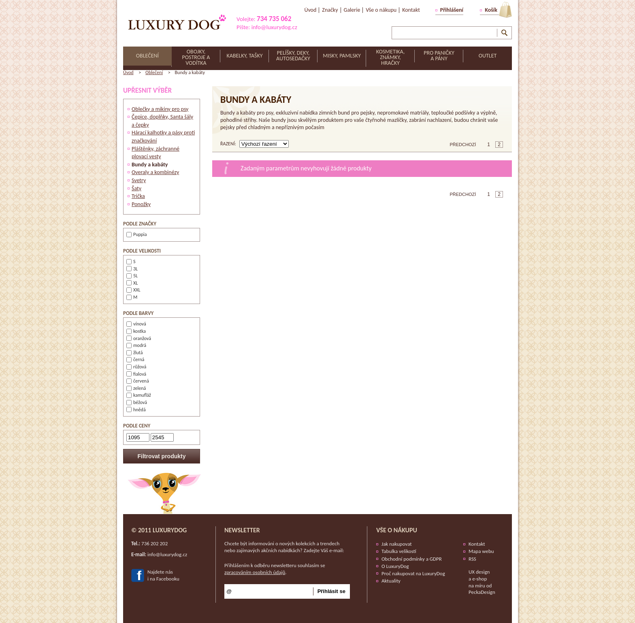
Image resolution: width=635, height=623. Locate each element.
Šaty (136, 188)
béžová (136, 402)
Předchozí (463, 144)
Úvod (128, 72)
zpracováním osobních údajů (254, 572)
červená (137, 381)
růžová (136, 367)
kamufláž (138, 395)
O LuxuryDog (395, 566)
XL (132, 283)
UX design (479, 572)
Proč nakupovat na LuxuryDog (413, 573)
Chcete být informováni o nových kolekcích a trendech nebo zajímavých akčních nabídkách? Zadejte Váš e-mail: (284, 546)
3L (132, 269)
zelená (136, 388)
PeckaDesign (482, 592)
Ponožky (141, 204)
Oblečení (154, 72)
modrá (136, 345)
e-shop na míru (478, 582)
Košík (491, 9)
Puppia (136, 234)
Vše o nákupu (396, 530)
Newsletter (242, 530)
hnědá (136, 409)
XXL (133, 290)
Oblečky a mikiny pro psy (160, 109)
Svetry (139, 180)
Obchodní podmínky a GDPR (411, 559)
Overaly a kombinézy (155, 172)
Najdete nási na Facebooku (163, 575)
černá (135, 359)
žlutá (134, 352)
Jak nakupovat (396, 544)
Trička (138, 196)
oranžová (138, 338)
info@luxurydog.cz (274, 27)
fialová (136, 374)
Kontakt (477, 544)
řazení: (228, 144)
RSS (472, 559)
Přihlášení (451, 9)
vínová (136, 324)
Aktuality (391, 581)
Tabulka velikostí (398, 551)
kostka (136, 331)
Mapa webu (481, 551)
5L (132, 276)
